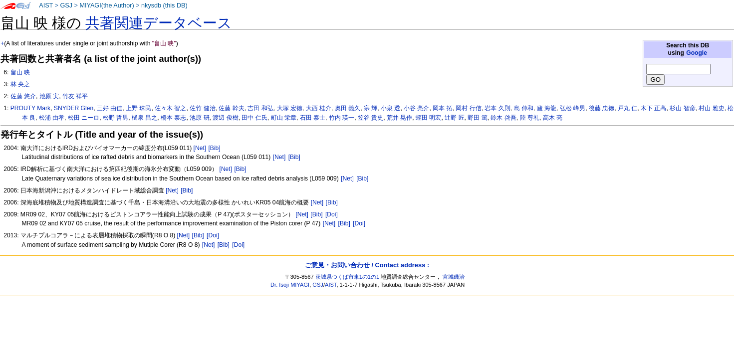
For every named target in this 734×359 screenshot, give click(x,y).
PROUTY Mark (30, 108)
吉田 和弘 (260, 108)
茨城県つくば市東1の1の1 (347, 277)
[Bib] (214, 148)
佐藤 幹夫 (231, 108)
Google (696, 52)
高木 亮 (552, 117)
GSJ (66, 5)
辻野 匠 (454, 117)
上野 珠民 (138, 108)
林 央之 (20, 84)
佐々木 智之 (170, 108)
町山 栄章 (283, 117)
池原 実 (49, 96)
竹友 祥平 (75, 96)
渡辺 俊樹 (225, 117)
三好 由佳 (109, 108)
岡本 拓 (442, 108)
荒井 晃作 (399, 117)
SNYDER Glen (73, 108)
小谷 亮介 (416, 108)
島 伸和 (523, 108)
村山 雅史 (711, 108)
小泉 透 (390, 108)
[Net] (200, 148)
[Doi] (331, 214)
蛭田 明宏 (428, 117)
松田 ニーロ (83, 117)
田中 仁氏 (254, 117)
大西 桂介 (318, 108)
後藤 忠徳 (601, 108)
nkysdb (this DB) (164, 5)
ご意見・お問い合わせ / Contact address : (367, 265)
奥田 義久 (347, 108)
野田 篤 (477, 117)
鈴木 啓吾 (503, 117)
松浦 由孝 (51, 117)
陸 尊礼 (529, 117)
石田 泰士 (312, 117)
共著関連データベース (158, 23)
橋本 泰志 (173, 117)
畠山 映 (20, 72)
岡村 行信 (468, 108)
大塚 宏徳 (289, 108)
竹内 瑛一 (341, 117)
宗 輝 (370, 108)
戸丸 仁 (627, 108)
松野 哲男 (115, 117)
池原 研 (199, 117)
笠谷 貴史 (370, 117)
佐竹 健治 (202, 108)
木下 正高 (653, 108)
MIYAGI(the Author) (106, 5)
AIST (46, 5)
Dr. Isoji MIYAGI (289, 285)
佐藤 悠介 (23, 96)
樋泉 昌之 (144, 117)
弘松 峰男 (572, 108)
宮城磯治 (454, 277)
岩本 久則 (497, 108)
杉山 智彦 (682, 108)
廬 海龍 (546, 108)
